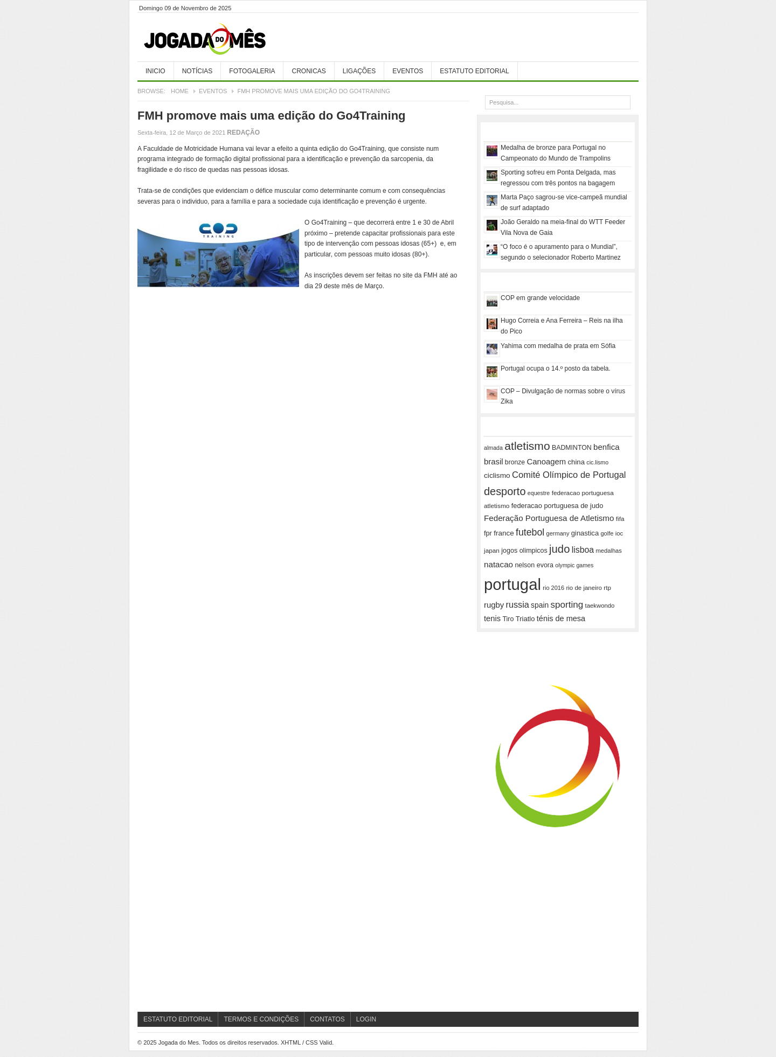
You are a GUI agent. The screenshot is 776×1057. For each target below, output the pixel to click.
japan (492, 550)
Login (366, 1019)
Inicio (155, 71)
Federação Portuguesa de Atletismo (549, 518)
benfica (606, 446)
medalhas (609, 550)
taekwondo (600, 605)
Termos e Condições (261, 1019)
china (576, 462)
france (504, 533)
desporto (504, 491)
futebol (530, 532)
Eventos (407, 71)
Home (180, 91)
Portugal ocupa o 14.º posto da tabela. (556, 368)
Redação (243, 132)
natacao (498, 564)
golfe (606, 533)
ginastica (585, 533)
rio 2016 (553, 588)
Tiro (508, 619)
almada (493, 447)
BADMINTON (572, 447)
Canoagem (546, 461)
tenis (492, 618)
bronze (515, 462)
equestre (539, 493)
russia (517, 604)
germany (558, 533)
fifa (620, 519)
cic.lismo (597, 462)
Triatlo (525, 619)
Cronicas (308, 71)
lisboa (583, 549)
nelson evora (534, 565)
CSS (312, 1042)
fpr (488, 533)
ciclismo (497, 475)
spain (540, 605)
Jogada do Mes (218, 39)
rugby (494, 605)
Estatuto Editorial (474, 71)
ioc (619, 533)
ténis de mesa (561, 618)
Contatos (327, 1019)
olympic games (574, 565)
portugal (512, 584)
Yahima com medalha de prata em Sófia (558, 346)
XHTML (291, 1042)
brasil (493, 461)
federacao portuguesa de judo (557, 506)
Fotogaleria (252, 71)
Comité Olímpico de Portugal (569, 475)
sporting (567, 605)
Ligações (359, 71)
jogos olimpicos (524, 550)
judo (559, 549)
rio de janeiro (583, 588)
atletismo (527, 446)
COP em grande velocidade (540, 298)
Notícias (197, 71)
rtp (607, 587)
